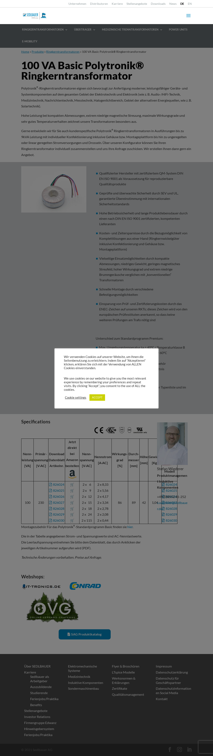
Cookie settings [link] (75, 397)
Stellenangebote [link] (136, 3)
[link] (182, 4)
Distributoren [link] (99, 3)
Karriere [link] (117, 3)
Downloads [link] (158, 3)
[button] (188, 18)
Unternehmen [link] (77, 3)
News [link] (173, 3)
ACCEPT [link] (97, 397)
